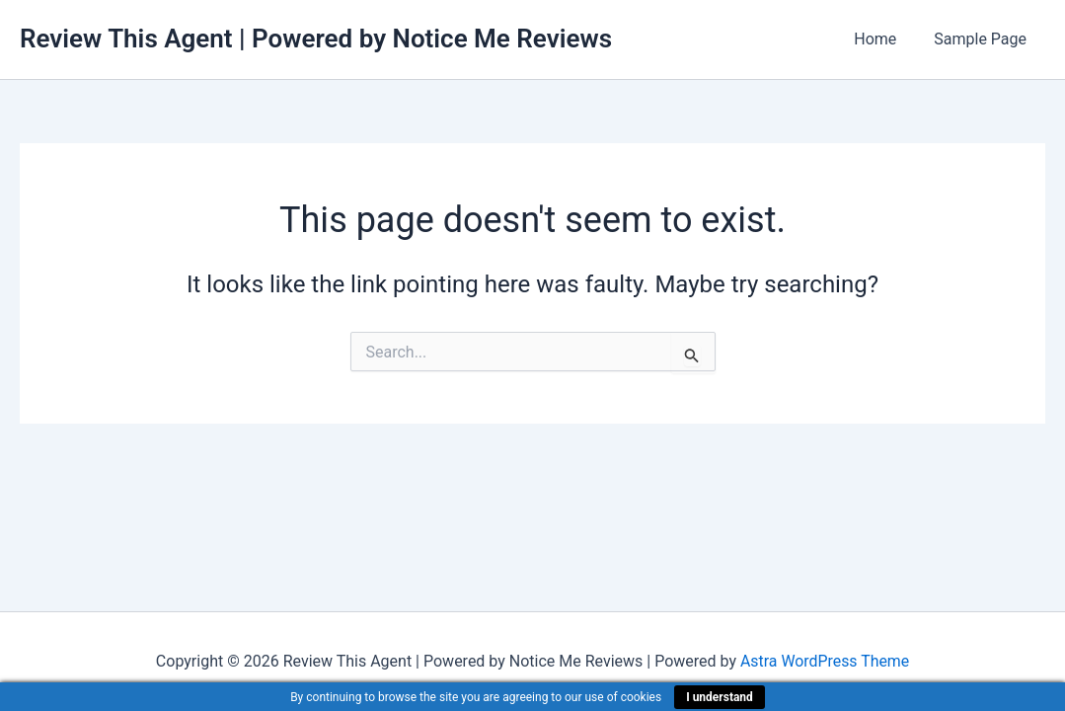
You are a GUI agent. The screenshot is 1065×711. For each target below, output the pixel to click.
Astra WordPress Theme (824, 661)
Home (884, 39)
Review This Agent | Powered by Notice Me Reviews (316, 38)
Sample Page (983, 39)
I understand (719, 697)
